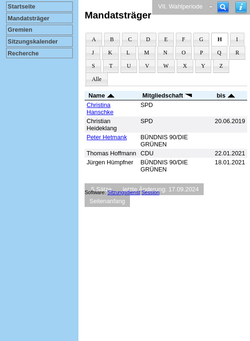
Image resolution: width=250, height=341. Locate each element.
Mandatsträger (28, 18)
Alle (97, 79)
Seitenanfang (107, 201)
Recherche (23, 53)
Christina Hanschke (99, 108)
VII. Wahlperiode (180, 6)
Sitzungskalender (33, 41)
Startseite (21, 6)
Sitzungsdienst (123, 192)
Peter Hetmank (106, 137)
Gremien (20, 29)
